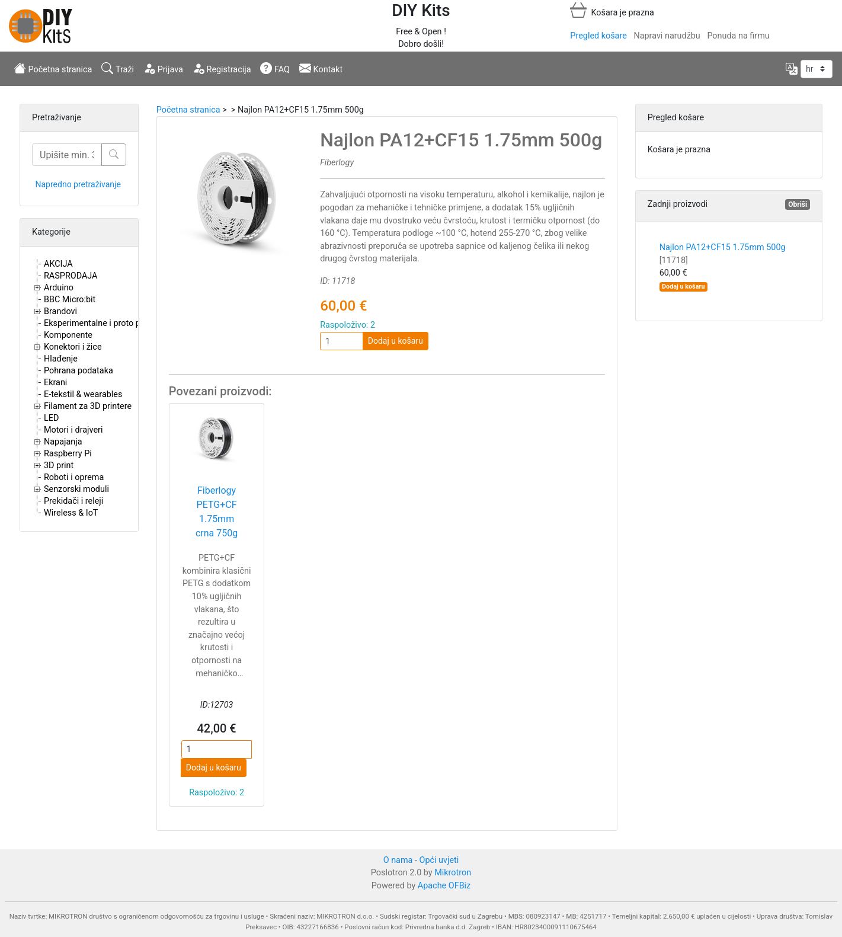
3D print (58, 465)
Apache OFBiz (444, 886)
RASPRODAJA (71, 276)
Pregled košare (598, 36)
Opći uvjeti (439, 860)
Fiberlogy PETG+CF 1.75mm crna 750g (217, 512)
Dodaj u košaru (395, 341)
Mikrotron (452, 873)
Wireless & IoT (71, 513)
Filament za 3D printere (88, 406)
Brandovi (60, 311)
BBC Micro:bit (69, 300)
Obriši (797, 204)
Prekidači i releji (73, 501)
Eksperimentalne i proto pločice (103, 323)
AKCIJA (58, 264)
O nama (398, 860)
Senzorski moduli (76, 489)
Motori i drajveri (73, 430)
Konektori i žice (73, 347)
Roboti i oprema (74, 477)
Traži (117, 68)
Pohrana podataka (78, 371)
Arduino (58, 288)
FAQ (275, 68)
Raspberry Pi (68, 454)
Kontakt (320, 68)
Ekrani (55, 383)
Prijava (163, 68)
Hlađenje (61, 359)
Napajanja (63, 442)
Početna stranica (53, 68)
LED (51, 418)
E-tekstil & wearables (83, 394)
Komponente (68, 335)
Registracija (222, 68)
